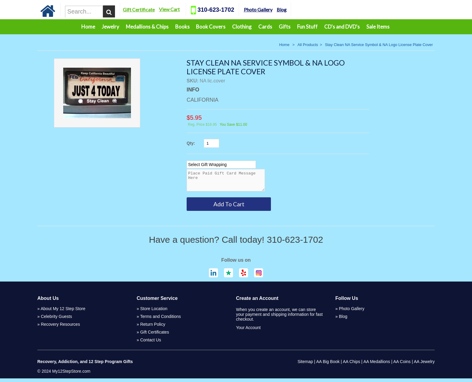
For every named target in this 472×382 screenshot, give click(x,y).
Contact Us (150, 343)
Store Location (153, 312)
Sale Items (378, 26)
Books (182, 26)
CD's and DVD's (342, 26)
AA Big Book (328, 365)
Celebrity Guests (56, 320)
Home (88, 26)
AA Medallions (376, 365)
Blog (306, 9)
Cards (265, 26)
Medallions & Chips (147, 26)
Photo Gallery (282, 9)
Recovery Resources (60, 327)
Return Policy (152, 327)
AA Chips (351, 365)
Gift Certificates (154, 335)
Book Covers (210, 26)
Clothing (242, 26)
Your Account (248, 331)
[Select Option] (221, 164)
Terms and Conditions (160, 320)
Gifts (284, 26)
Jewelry (110, 26)
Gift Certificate (163, 9)
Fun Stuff (307, 26)
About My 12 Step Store (63, 312)
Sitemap (305, 365)
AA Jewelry (424, 365)
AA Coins (402, 365)
